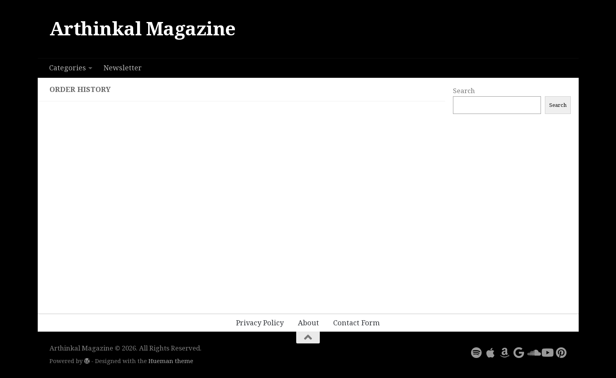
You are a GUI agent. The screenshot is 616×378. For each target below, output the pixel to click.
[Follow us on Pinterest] (561, 352)
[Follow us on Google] (518, 352)
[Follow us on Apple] (490, 352)
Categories (67, 68)
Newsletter (122, 68)
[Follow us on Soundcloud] (532, 352)
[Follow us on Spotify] (476, 352)
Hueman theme (170, 361)
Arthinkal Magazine (143, 29)
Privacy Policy (260, 323)
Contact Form (356, 323)
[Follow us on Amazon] (504, 352)
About (308, 323)
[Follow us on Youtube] (546, 352)
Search (464, 91)
